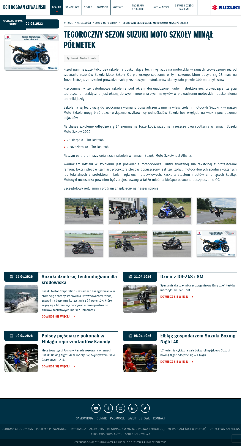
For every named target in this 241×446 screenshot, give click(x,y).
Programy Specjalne (138, 7)
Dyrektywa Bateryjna (224, 429)
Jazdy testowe (139, 418)
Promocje (102, 7)
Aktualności (161, 7)
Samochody (72, 7)
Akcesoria (96, 429)
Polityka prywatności (51, 429)
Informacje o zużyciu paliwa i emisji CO (135, 429)
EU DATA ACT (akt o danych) (187, 429)
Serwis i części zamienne (184, 7)
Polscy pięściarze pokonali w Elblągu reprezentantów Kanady (76, 339)
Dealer (56, 7)
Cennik (88, 7)
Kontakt (118, 7)
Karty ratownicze (137, 434)
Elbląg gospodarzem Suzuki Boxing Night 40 (197, 339)
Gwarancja (78, 429)
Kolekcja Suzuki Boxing (13, 22)
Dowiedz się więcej (55, 316)
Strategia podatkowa (106, 434)
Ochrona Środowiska (17, 429)
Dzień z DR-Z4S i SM (181, 277)
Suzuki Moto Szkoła (83, 58)
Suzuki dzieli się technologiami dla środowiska (79, 280)
